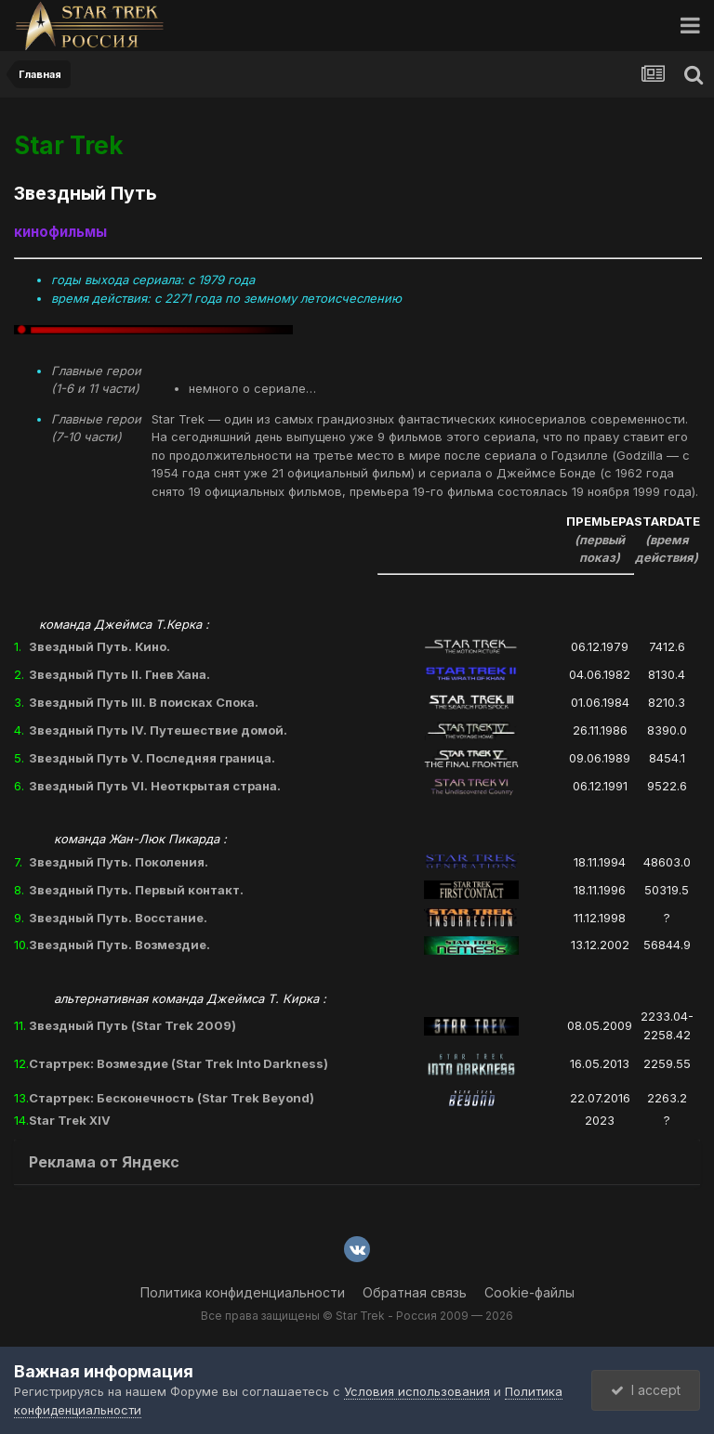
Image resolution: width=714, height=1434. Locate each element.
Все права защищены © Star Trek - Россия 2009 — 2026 (357, 1316)
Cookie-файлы (529, 1292)
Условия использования (417, 1391)
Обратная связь (415, 1292)
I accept (646, 1390)
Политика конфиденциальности (242, 1292)
